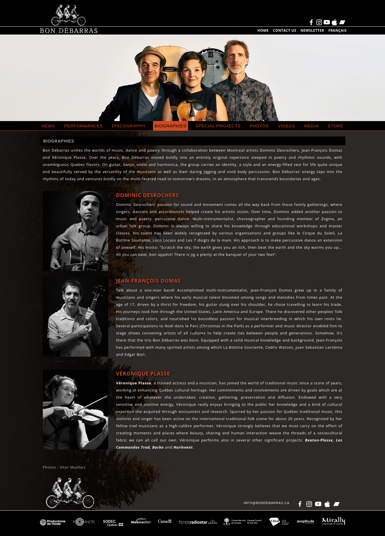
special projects (218, 125)
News (48, 125)
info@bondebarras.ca (266, 503)
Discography (129, 125)
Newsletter (312, 30)
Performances (83, 125)
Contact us (284, 30)
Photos (259, 125)
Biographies (171, 125)
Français (337, 30)
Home (263, 30)
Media (311, 125)
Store (335, 125)
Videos (286, 125)
